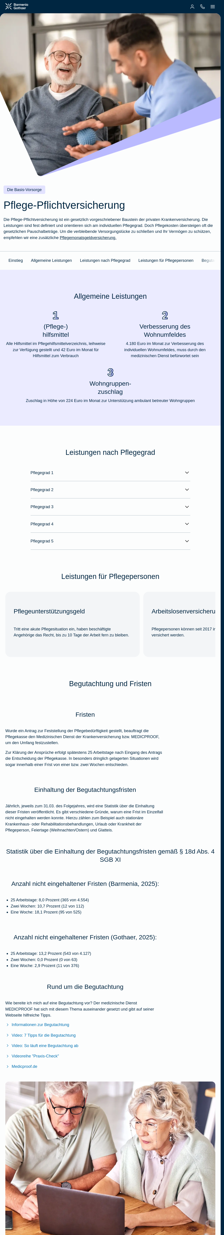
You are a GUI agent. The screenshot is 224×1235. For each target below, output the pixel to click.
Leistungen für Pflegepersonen (165, 260)
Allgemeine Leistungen (51, 260)
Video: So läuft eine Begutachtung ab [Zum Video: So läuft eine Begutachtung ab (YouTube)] (41, 1045)
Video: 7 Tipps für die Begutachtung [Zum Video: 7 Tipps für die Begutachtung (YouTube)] (40, 1035)
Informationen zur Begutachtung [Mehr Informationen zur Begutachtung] (37, 1024)
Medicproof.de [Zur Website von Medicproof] (21, 1066)
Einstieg (15, 260)
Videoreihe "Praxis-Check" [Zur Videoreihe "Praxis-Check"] (32, 1056)
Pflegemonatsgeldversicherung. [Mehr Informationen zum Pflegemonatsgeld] (88, 237)
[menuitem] (192, 6)
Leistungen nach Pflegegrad (105, 260)
